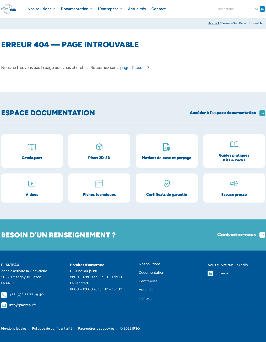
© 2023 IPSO (130, 328)
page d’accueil (133, 67)
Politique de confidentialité (52, 328)
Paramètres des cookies (96, 328)
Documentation (151, 272)
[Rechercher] (257, 9)
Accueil (213, 23)
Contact (145, 298)
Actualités (147, 289)
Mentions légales (13, 328)
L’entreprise (148, 281)
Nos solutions (149, 264)
